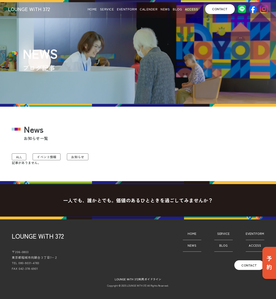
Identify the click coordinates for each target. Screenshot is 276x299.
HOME (92, 9)
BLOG (177, 9)
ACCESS (191, 9)
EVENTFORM (127, 9)
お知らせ (77, 156)
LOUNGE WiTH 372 (29, 8)
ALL (19, 156)
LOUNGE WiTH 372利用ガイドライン (138, 279)
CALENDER (148, 9)
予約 (269, 263)
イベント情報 (46, 156)
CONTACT (220, 8)
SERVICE (107, 9)
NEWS (165, 9)
